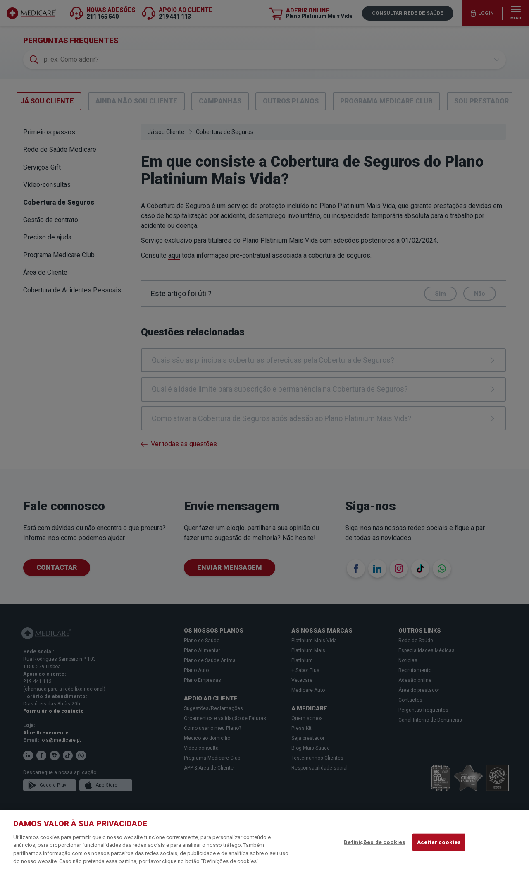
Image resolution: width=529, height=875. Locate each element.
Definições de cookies (374, 842)
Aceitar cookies (439, 842)
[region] (264, 842)
